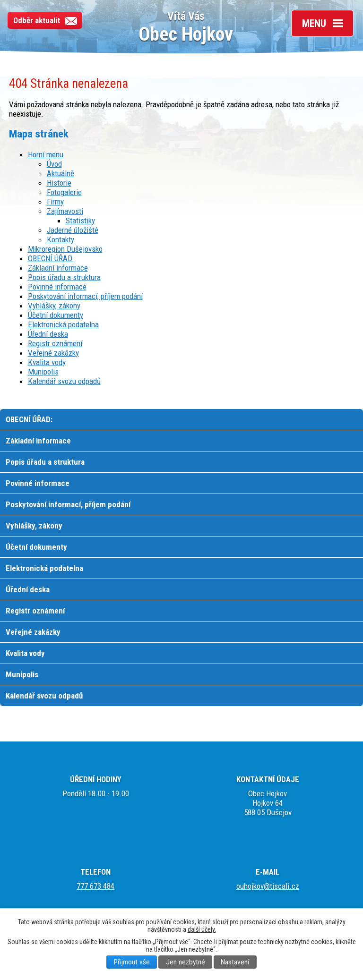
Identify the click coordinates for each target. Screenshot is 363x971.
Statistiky (80, 220)
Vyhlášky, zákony (54, 305)
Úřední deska (48, 334)
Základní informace (58, 268)
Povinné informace (57, 286)
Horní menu (45, 154)
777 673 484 (95, 886)
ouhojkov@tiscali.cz (267, 886)
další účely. (202, 929)
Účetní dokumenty (55, 315)
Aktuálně (60, 173)
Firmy (55, 201)
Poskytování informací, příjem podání (85, 296)
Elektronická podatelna (63, 324)
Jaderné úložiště (72, 230)
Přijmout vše (132, 962)
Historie (59, 182)
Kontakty (60, 239)
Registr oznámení (55, 343)
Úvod (54, 164)
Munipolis (43, 371)
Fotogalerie (64, 192)
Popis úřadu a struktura (64, 277)
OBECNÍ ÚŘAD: (51, 258)
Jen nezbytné (185, 962)
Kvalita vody (47, 362)
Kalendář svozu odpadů (64, 381)
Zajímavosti (65, 211)
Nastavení (235, 962)
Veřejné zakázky (53, 353)
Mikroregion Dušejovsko (65, 249)
